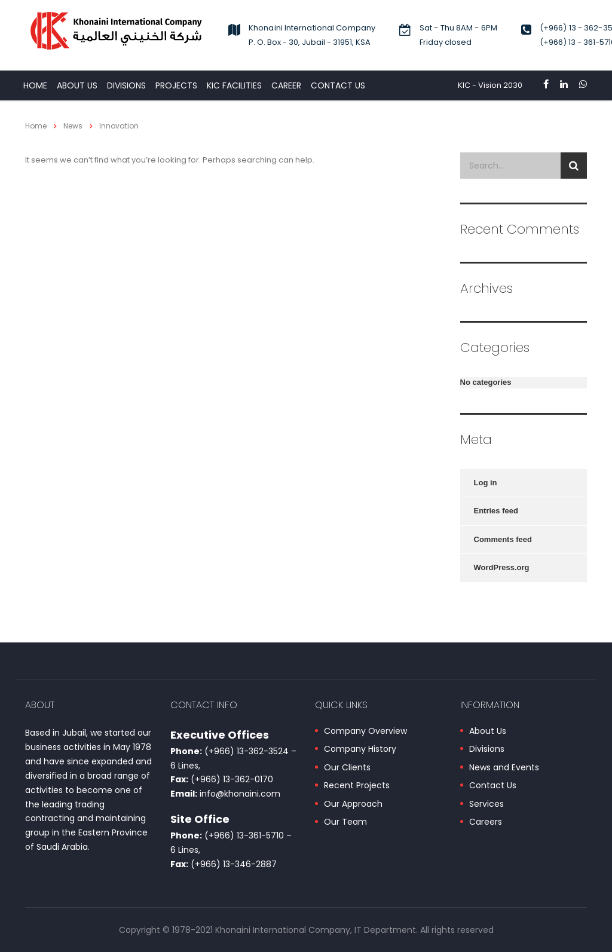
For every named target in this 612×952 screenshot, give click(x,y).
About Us (77, 85)
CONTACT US (338, 85)
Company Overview (365, 731)
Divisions (486, 749)
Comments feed (503, 539)
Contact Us (492, 785)
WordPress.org (502, 567)
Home (36, 126)
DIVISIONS (126, 85)
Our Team (345, 822)
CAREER (286, 85)
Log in (485, 482)
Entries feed (496, 510)
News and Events (504, 768)
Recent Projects (357, 785)
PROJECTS (176, 85)
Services (486, 804)
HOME (35, 85)
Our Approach (353, 804)
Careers (485, 822)
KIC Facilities (234, 85)
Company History (360, 749)
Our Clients (347, 768)
